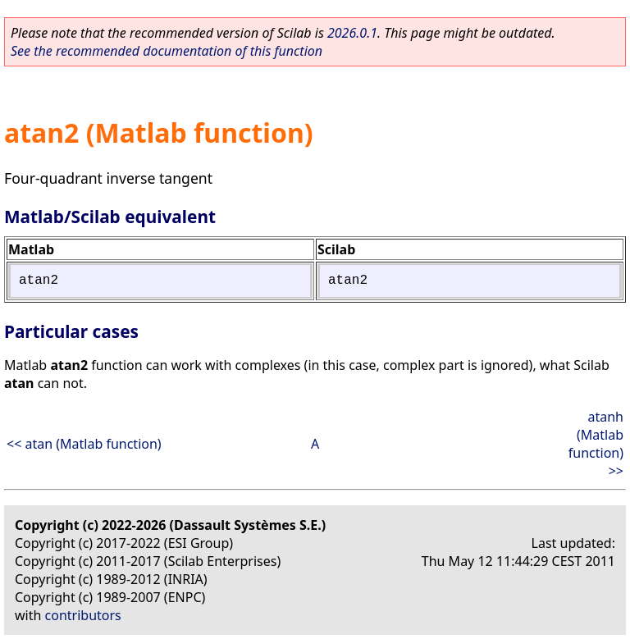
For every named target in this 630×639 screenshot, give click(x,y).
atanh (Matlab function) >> (595, 444)
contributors (83, 615)
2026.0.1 (352, 33)
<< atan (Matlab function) (84, 444)
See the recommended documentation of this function (166, 51)
